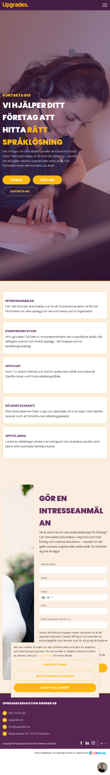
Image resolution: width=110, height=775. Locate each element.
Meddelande (48, 564)
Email (44, 605)
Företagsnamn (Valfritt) (55, 619)
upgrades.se (16, 719)
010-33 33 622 (17, 713)
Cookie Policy (45, 655)
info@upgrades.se (19, 726)
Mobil (44, 592)
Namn (44, 578)
